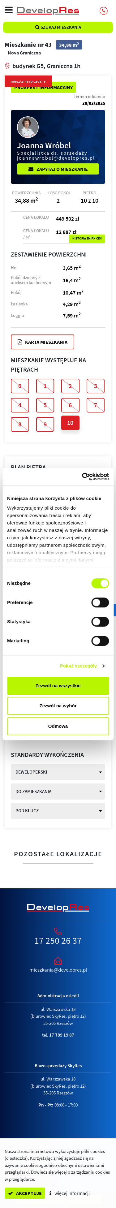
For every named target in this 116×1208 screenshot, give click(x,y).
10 (70, 422)
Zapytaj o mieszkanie (58, 169)
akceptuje (25, 1193)
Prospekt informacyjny (43, 87)
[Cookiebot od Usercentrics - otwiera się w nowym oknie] (82, 476)
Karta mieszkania (42, 342)
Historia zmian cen (87, 238)
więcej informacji (69, 1193)
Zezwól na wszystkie (58, 685)
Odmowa (58, 726)
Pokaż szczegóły (78, 665)
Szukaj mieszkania (58, 27)
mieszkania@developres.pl (58, 969)
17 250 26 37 (58, 940)
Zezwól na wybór (57, 705)
